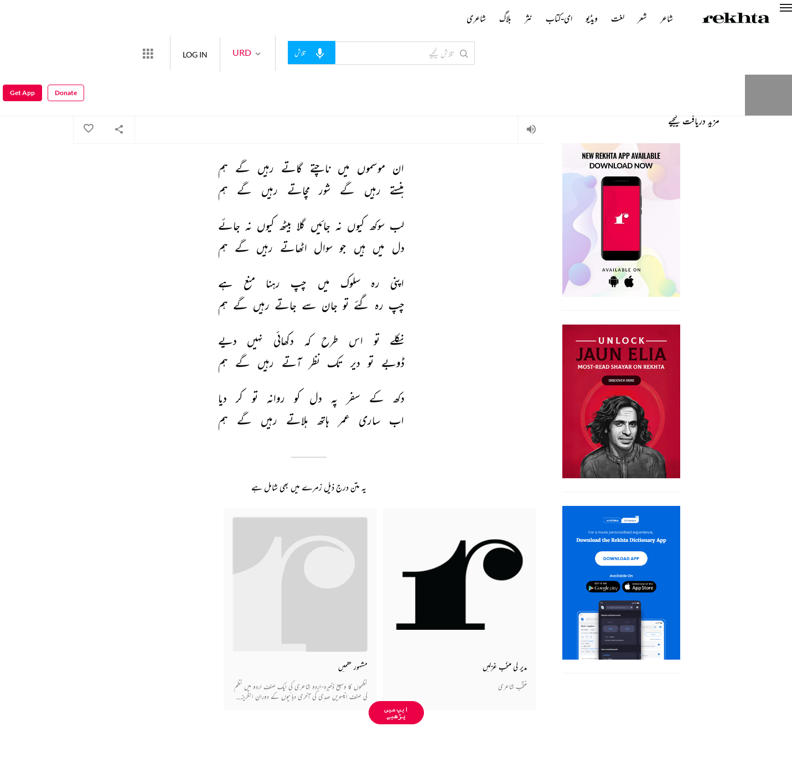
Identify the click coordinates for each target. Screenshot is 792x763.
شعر (642, 18)
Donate (645, 53)
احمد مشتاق (536, 86)
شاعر (666, 18)
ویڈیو (592, 18)
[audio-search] (352, 52)
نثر (528, 18)
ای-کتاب (559, 18)
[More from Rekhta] (188, 53)
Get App (22, 53)
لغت (617, 18)
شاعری (476, 18)
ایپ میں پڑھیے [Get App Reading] (396, 712)
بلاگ (505, 18)
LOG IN (235, 53)
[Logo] (736, 19)
